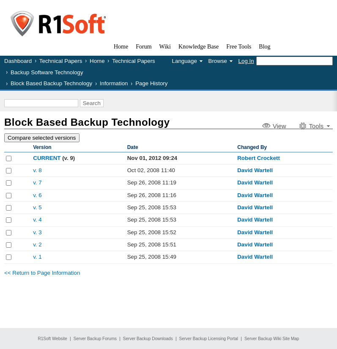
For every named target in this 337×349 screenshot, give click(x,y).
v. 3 (37, 232)
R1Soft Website (52, 338)
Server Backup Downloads (148, 338)
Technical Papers (60, 61)
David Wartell (255, 170)
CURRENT (46, 158)
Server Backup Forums (95, 338)
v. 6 (37, 195)
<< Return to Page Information (42, 273)
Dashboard (18, 61)
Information (114, 83)
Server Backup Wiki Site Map (271, 338)
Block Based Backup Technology (51, 83)
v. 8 (37, 170)
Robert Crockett (258, 158)
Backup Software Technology (47, 72)
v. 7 (37, 182)
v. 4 (37, 219)
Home (97, 61)
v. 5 (37, 207)
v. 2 (37, 244)
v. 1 (37, 257)
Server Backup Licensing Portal (208, 338)
